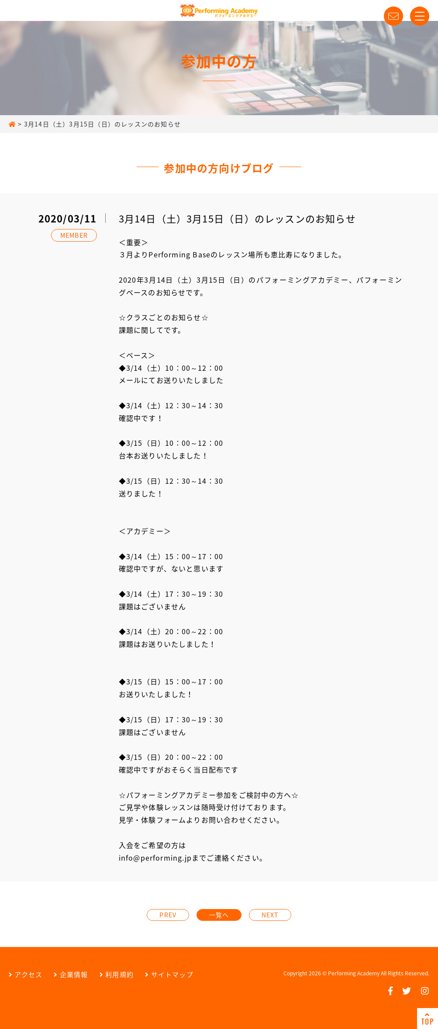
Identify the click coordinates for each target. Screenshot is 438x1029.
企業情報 (71, 974)
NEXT (270, 914)
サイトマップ (169, 974)
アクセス (25, 974)
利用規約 (117, 974)
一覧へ (219, 914)
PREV (167, 914)
